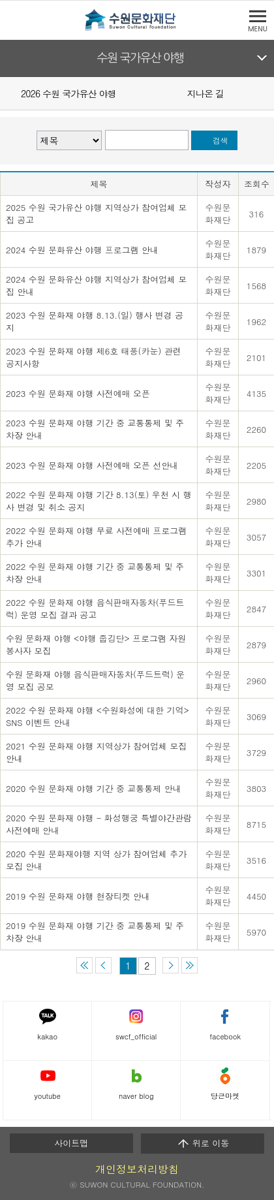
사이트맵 (71, 1143)
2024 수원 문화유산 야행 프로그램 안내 (82, 250)
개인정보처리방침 (137, 1168)
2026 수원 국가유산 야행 (68, 93)
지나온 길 (205, 93)
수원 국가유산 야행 (140, 58)
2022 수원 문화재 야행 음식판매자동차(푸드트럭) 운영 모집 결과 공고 (95, 608)
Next (266, 92)
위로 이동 (203, 1143)
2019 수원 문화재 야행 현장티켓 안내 (78, 896)
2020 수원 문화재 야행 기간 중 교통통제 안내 (93, 788)
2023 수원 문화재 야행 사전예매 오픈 (78, 393)
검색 (220, 140)
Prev (7, 92)
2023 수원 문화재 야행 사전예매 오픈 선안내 (92, 465)
